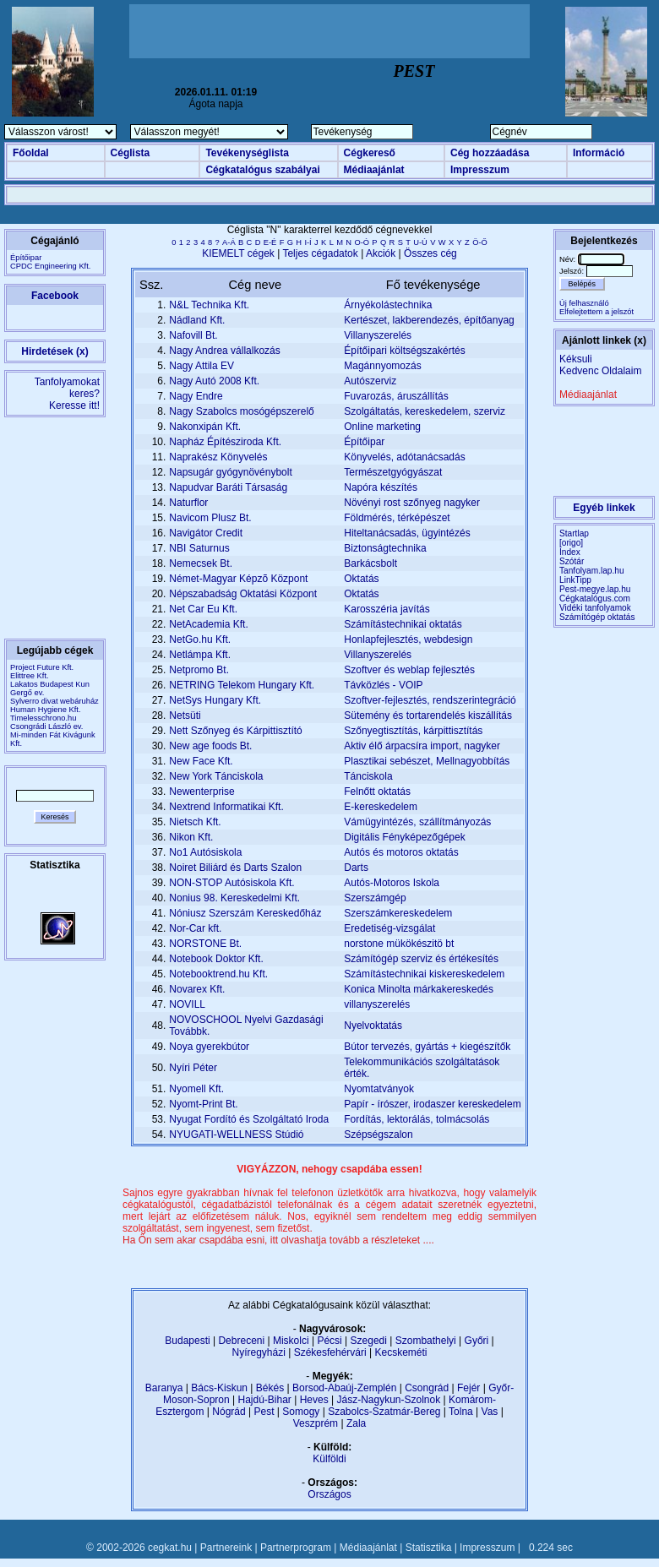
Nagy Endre (195, 396)
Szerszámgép (375, 898)
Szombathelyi (425, 1341)
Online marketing (382, 427)
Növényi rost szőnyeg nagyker (412, 503)
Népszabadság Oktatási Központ (243, 594)
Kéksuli (575, 359)
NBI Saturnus (199, 548)
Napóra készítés (380, 487)
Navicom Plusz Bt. (210, 518)
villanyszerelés (377, 1004)
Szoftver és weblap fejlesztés (409, 670)
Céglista (130, 153)
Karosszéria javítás (386, 609)
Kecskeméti (400, 1352)
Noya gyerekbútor (209, 1047)
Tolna (461, 1411)
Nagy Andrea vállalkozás (224, 350)
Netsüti (184, 715)
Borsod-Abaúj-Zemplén (344, 1388)
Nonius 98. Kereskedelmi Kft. (234, 898)
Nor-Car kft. (195, 928)
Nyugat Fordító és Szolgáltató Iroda (249, 1119)
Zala (356, 1423)
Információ (598, 153)
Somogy (300, 1411)
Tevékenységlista (247, 153)
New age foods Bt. (210, 746)
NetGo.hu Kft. (200, 639)
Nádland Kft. (197, 320)
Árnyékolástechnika (388, 305)
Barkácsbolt (370, 563)
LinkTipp (575, 580)
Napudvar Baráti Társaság (228, 487)
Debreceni (241, 1341)
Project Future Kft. (42, 667)
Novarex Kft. (197, 989)
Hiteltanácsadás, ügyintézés (407, 533)
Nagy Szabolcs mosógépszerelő (241, 411)
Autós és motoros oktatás (401, 852)
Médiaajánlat (374, 170)
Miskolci (291, 1341)
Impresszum (479, 170)
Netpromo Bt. (199, 670)
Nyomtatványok (379, 1089)
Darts (356, 867)
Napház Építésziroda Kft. (225, 442)
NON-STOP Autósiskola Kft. (231, 883)
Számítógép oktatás (597, 617)
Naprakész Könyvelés (218, 457)
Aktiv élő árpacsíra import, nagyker (422, 746)
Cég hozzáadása (489, 153)
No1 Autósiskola (205, 852)
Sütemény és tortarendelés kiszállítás (428, 715)
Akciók (380, 253)
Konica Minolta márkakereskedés (418, 989)
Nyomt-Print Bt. (203, 1104)
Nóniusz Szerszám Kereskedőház (245, 913)
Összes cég (430, 253)
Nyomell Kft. (196, 1089)
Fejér (468, 1388)
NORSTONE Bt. (205, 943)
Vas (490, 1411)
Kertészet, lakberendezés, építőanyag (429, 320)
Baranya (164, 1388)
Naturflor (188, 503)
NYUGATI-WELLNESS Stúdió (236, 1134)
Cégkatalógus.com (594, 598)
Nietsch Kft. (195, 822)
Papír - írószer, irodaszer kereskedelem (432, 1104)
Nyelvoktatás (373, 1025)
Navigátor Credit (205, 533)
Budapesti (187, 1341)
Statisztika (429, 1547)
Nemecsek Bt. (200, 563)
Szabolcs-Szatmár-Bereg (384, 1411)
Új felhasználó (584, 303)
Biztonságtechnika (385, 548)
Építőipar (364, 442)
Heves (314, 1400)
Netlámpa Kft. (200, 655)
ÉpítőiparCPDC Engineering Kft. (50, 261)
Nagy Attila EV (201, 366)
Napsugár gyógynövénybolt (230, 472)
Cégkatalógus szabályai (262, 170)
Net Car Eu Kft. (203, 609)
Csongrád (427, 1388)
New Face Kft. (200, 761)
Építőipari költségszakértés (404, 350)
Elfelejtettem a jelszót (596, 311)
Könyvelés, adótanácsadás (404, 457)
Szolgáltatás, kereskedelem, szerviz (424, 411)
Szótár (571, 561)
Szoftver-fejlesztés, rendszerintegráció (429, 700)
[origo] (571, 542)
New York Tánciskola (216, 776)
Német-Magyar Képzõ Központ (238, 579)
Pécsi (329, 1341)
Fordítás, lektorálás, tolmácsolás (416, 1119)
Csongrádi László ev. (46, 726)
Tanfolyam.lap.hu (591, 570)
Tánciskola (368, 776)
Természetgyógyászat (393, 472)
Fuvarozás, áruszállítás (396, 396)
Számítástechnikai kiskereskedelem (424, 974)
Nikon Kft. (191, 837)
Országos (329, 1494)
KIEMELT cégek (238, 253)
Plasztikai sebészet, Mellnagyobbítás (426, 761)
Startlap (574, 533)
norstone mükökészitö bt (399, 943)
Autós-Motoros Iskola (391, 883)
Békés (270, 1388)
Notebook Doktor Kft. (216, 959)
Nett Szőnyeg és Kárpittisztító (235, 731)
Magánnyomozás (382, 366)
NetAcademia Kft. (208, 624)
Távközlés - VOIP (383, 685)
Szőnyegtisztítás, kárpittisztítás (413, 731)
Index (569, 552)
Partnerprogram (295, 1547)
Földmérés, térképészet (396, 518)
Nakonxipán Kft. (205, 427)
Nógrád (228, 1411)
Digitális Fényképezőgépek (404, 837)
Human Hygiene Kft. (45, 709)
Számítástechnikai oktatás (402, 624)
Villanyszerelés (377, 335)
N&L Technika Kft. (209, 305)
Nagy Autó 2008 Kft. (214, 381)
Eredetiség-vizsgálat (389, 928)
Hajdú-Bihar (264, 1400)
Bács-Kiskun (219, 1388)
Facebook (55, 296)
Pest (263, 1411)
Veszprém (315, 1423)
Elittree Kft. (29, 676)
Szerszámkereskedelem (398, 913)
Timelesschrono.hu (43, 718)
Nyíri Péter (193, 1068)
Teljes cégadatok (319, 253)
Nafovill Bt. (193, 335)
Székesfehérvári (330, 1352)
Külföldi (329, 1459)
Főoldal (31, 153)
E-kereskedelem (380, 807)
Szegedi (369, 1341)
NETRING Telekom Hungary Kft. (241, 685)
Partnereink (226, 1547)
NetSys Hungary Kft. (215, 700)
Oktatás (361, 579)
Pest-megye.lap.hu (594, 589)
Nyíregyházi (258, 1352)
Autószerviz (370, 381)
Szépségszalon (378, 1134)
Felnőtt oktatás (377, 791)
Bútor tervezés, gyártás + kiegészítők (427, 1047)
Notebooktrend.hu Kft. (218, 974)
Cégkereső (369, 153)
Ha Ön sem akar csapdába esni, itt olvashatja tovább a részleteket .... (278, 1240)
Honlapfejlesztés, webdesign (408, 639)
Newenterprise (201, 791)
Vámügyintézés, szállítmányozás (417, 822)
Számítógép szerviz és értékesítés (421, 959)
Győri (477, 1341)
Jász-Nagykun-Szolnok (388, 1400)
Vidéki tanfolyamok (595, 607)
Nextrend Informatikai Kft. (226, 807)
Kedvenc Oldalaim (600, 371)
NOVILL (187, 1004)
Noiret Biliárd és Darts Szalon (235, 867)
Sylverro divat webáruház (54, 701)
